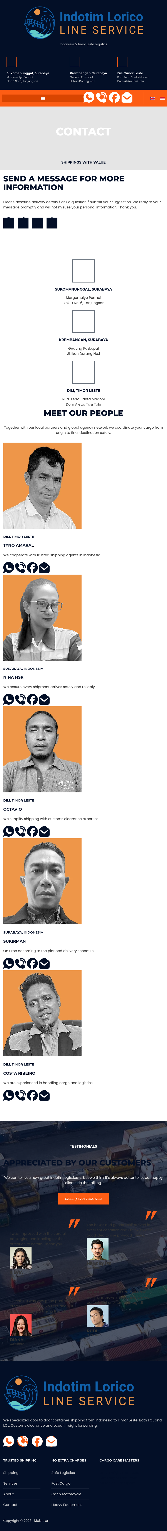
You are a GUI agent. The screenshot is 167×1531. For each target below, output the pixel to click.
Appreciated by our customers (77, 1162)
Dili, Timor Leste (130, 73)
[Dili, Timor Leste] (122, 62)
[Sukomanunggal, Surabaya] (12, 62)
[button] (43, 98)
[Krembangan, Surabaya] (75, 62)
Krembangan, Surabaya (88, 73)
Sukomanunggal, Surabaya (28, 73)
